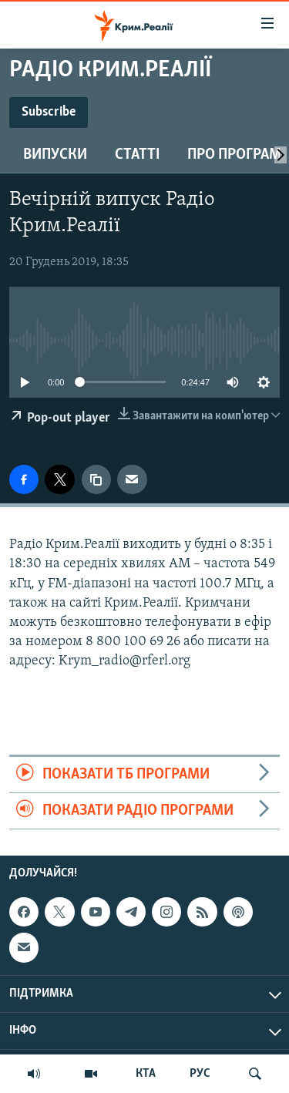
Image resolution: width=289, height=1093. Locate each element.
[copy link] (96, 479)
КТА (146, 1074)
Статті (137, 155)
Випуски (55, 155)
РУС (200, 1074)
